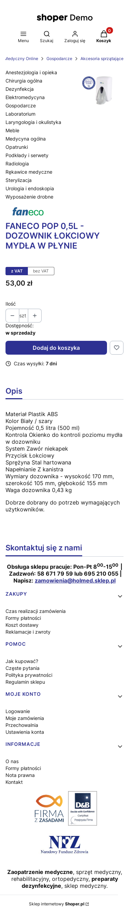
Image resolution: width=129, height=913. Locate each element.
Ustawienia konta (25, 732)
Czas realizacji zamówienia (36, 611)
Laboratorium (20, 114)
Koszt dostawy (22, 625)
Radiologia (17, 163)
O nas (12, 761)
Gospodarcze (59, 58)
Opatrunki (17, 147)
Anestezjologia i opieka (31, 72)
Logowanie (18, 711)
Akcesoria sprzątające (101, 58)
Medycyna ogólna (26, 139)
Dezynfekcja (20, 89)
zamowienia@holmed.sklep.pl (75, 580)
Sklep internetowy (56, 903)
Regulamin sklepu (25, 682)
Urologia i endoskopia (30, 188)
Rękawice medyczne (29, 172)
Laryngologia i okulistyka (33, 122)
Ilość (11, 304)
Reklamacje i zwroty (28, 632)
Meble (12, 130)
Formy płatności (23, 618)
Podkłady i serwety (27, 155)
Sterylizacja (19, 180)
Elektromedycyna (25, 97)
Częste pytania (23, 668)
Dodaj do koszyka (56, 347)
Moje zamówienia (25, 718)
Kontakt (14, 782)
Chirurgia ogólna (24, 81)
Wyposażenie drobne (29, 197)
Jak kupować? (22, 661)
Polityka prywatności (29, 675)
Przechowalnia (22, 725)
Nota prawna (20, 775)
